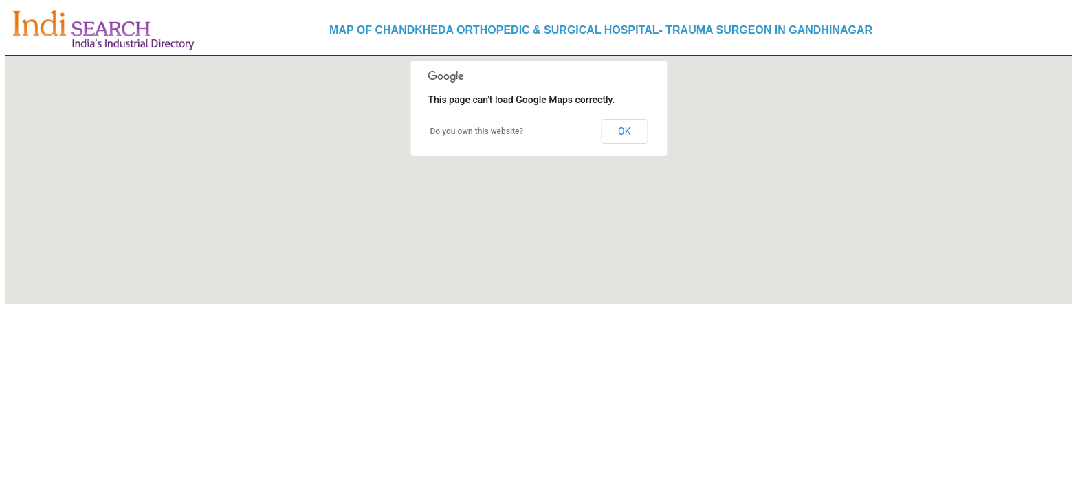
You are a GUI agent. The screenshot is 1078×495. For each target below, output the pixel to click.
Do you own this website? (477, 131)
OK (624, 131)
